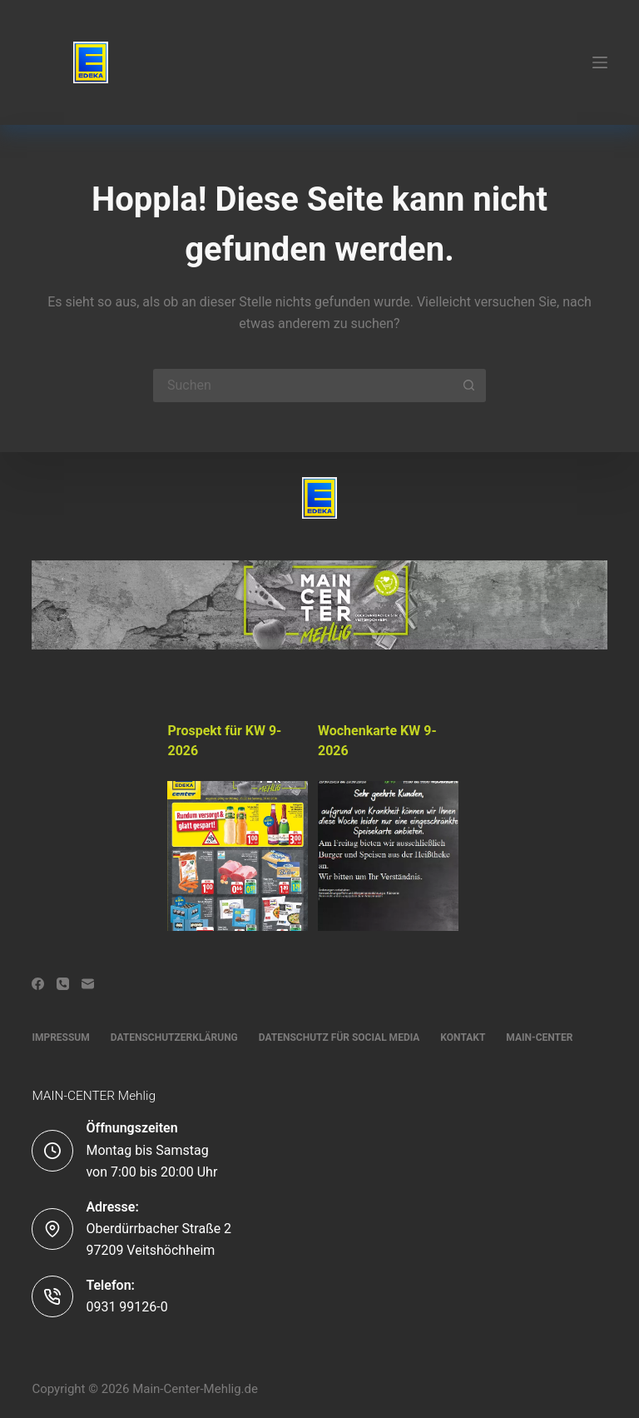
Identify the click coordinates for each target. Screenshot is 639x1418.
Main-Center (539, 1037)
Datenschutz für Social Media (339, 1037)
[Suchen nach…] (303, 385)
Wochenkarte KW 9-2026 (377, 741)
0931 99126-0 (126, 1307)
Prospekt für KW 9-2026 (224, 741)
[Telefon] (63, 984)
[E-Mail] (88, 984)
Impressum (60, 1037)
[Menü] (599, 62)
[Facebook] (38, 984)
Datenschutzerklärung (174, 1037)
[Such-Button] (469, 385)
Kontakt (462, 1037)
